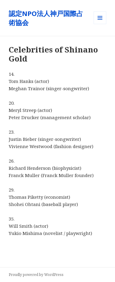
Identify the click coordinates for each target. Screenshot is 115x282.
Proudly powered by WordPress (36, 274)
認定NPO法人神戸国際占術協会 (46, 18)
